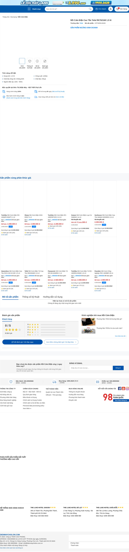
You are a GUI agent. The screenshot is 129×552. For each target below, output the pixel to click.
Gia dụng (14, 17)
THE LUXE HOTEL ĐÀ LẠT (75, 507)
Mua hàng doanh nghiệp (8, 400)
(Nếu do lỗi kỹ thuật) (58, 91)
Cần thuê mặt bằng (6, 403)
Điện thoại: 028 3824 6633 (39, 516)
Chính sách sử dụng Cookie (32, 400)
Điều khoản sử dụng (30, 397)
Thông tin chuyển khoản (77, 392)
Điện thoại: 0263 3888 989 (72, 516)
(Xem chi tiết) (60, 97)
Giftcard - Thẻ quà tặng (53, 395)
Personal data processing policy (33, 406)
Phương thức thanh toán (77, 397)
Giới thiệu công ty (6, 392)
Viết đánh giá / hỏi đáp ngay (22, 342)
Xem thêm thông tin (121, 400)
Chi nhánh (100, 9)
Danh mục (36, 9)
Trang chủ (6, 17)
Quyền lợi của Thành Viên (54, 392)
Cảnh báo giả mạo (6, 406)
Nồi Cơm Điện (23, 17)
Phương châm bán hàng (8, 397)
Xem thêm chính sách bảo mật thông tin (11, 548)
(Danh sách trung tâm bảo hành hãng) (18, 98)
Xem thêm (27, 408)
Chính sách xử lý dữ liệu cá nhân (34, 403)
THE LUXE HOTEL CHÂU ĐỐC (109, 507)
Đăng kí (118, 368)
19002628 (8, 220)
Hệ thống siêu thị (5, 394)
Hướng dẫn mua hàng (76, 394)
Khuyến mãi (73, 400)
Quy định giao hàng (29, 394)
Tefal (81, 23)
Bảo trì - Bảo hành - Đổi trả (32, 392)
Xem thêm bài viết (121, 336)
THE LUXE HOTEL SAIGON (43, 507)
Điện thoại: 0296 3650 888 (105, 516)
